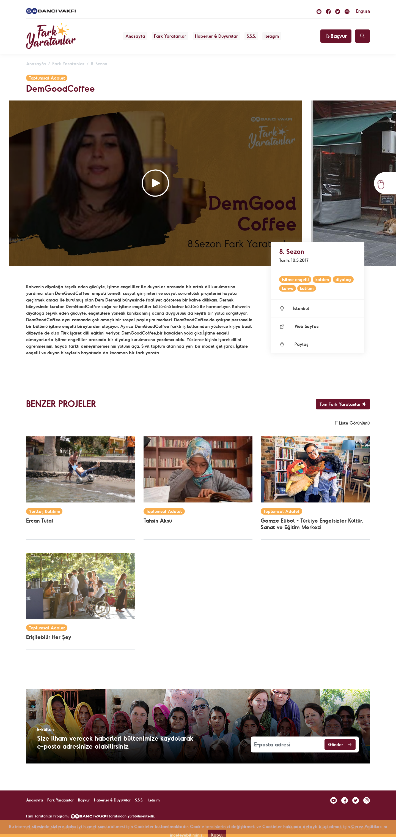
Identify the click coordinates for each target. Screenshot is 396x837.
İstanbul (294, 308)
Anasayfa (135, 36)
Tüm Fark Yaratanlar (343, 404)
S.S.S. (251, 36)
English (363, 11)
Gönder (340, 744)
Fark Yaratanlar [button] (170, 36)
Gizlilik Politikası (332, 828)
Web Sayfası (299, 326)
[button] (155, 183)
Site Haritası (360, 828)
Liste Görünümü (352, 423)
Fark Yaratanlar (68, 63)
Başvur (336, 35)
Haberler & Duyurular (216, 36)
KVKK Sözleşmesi (301, 828)
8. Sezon (99, 63)
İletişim (272, 36)
